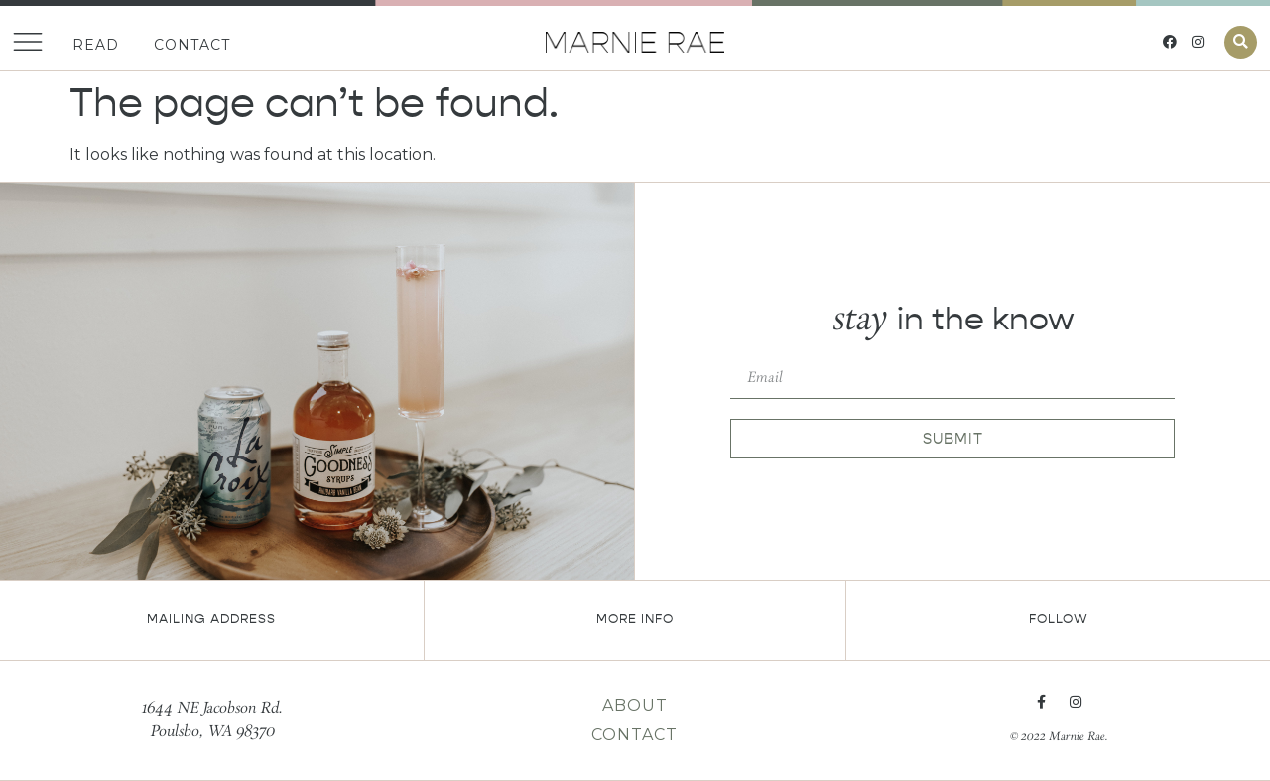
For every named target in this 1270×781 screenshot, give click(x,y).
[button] (1240, 42)
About (635, 705)
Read (95, 45)
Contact (192, 45)
